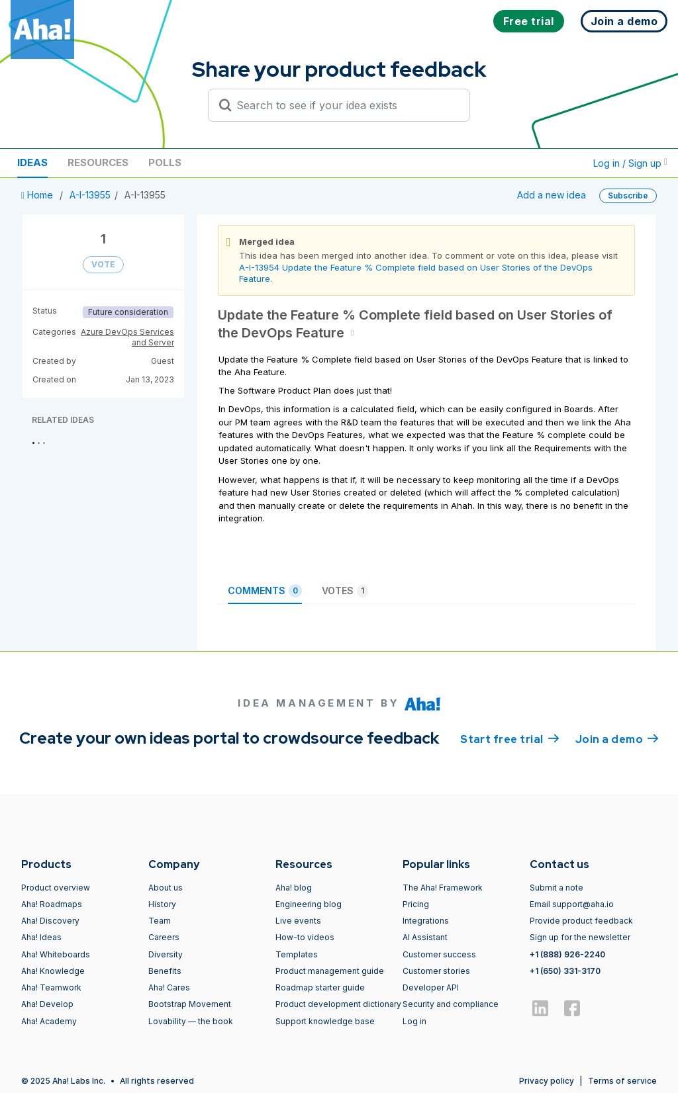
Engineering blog (308, 904)
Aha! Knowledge (53, 971)
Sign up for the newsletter (580, 937)
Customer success (439, 954)
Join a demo (617, 738)
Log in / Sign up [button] (630, 163)
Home (38, 194)
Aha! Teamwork (51, 987)
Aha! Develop (47, 1004)
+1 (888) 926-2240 (567, 954)
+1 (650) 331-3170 (565, 971)
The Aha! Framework (443, 888)
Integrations (426, 921)
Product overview (55, 888)
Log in (414, 1021)
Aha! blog (293, 888)
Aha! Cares (169, 987)
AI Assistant (425, 937)
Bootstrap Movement (189, 1004)
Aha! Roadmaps (51, 904)
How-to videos (304, 937)
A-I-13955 (90, 194)
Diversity (165, 954)
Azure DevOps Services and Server (127, 337)
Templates (296, 954)
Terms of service (622, 1081)
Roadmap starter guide (320, 987)
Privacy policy (546, 1081)
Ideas (32, 162)
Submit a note (556, 888)
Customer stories (436, 971)
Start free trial (509, 738)
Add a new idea (551, 194)
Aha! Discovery (50, 921)
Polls (164, 162)
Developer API (431, 987)
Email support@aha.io (572, 904)
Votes (345, 590)
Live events (298, 921)
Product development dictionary (338, 1004)
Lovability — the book (190, 1021)
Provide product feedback (581, 921)
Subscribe (628, 195)
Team (159, 921)
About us (165, 888)
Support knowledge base (325, 1021)
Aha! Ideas (41, 937)
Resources (98, 162)
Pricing (416, 904)
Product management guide (329, 971)
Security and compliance (451, 1004)
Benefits (164, 971)
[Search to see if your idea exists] (345, 105)
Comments (265, 590)
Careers (163, 937)
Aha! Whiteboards (55, 954)
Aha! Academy (49, 1021)
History (162, 904)
